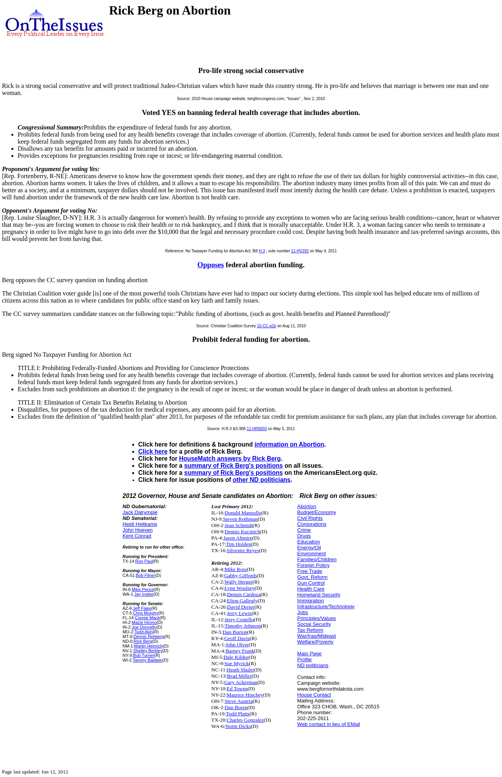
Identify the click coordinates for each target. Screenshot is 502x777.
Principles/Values (316, 618)
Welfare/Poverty (315, 642)
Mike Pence (143, 589)
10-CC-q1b (266, 326)
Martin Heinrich (148, 646)
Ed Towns (237, 688)
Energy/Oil (309, 548)
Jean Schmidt (239, 525)
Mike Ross (235, 569)
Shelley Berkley (148, 650)
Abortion (306, 506)
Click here (153, 451)
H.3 (262, 251)
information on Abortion (289, 444)
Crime (304, 530)
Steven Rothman (240, 519)
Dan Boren (236, 707)
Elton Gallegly (242, 601)
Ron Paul (144, 561)
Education (308, 542)
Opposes (210, 265)
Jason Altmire (237, 538)
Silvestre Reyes (243, 550)
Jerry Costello (239, 619)
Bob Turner (143, 655)
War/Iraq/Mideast (316, 636)
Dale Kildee (236, 657)
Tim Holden (238, 544)
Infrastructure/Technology (326, 606)
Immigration (310, 601)
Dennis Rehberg (148, 636)
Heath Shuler (240, 670)
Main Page (309, 654)
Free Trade (309, 571)
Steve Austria (239, 701)
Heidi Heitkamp (140, 524)
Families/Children (316, 559)
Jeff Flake (142, 608)
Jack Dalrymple (140, 512)
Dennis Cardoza (244, 594)
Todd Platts (237, 714)
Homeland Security (318, 595)
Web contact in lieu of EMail (328, 724)
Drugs (304, 536)
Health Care (310, 589)
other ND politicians (261, 479)
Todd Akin (144, 631)
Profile (304, 659)
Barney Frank (240, 651)
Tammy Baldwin (147, 660)
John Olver (237, 645)
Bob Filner (145, 575)
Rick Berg (143, 641)
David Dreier (241, 607)
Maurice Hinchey (245, 695)
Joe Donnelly (144, 627)
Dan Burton (235, 632)
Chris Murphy (145, 613)
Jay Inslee (143, 594)
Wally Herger (238, 582)
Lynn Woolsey (239, 588)
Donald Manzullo (243, 513)
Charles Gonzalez (245, 720)
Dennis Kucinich (242, 531)
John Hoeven (138, 530)
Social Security (314, 624)
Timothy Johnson (243, 626)
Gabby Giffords (240, 575)
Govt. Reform (312, 577)
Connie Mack (147, 617)
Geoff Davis (236, 638)
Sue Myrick (236, 663)
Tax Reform (310, 630)
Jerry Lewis (239, 613)
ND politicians (312, 665)
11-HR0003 (257, 429)
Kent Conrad (137, 536)
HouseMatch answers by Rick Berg (230, 458)
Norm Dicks (238, 726)
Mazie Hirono (144, 622)
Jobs (302, 612)
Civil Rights (310, 518)
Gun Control (311, 583)
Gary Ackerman (240, 682)
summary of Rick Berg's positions (233, 465)
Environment (311, 553)
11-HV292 (300, 251)
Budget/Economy (316, 512)
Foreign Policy (313, 565)
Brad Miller (239, 676)
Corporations (311, 524)
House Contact (314, 695)
